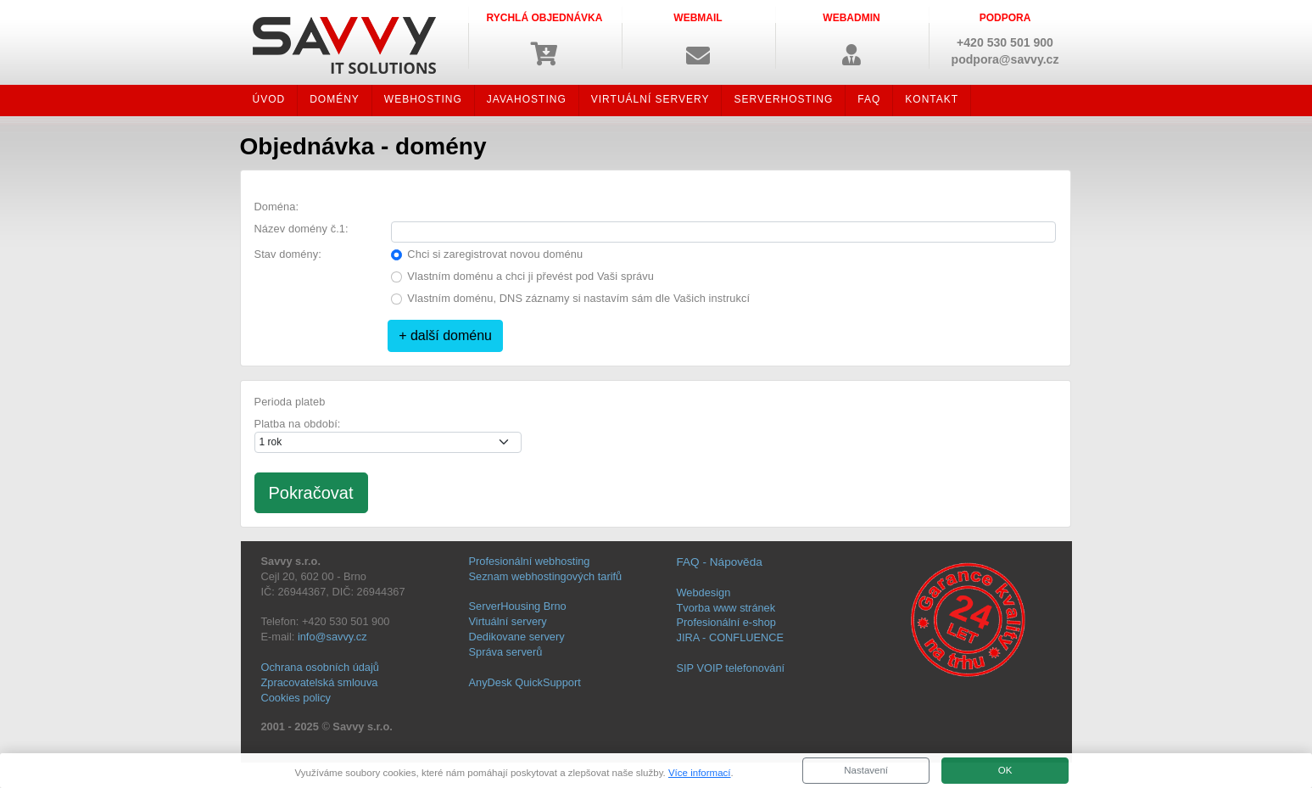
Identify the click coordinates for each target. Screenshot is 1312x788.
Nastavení (866, 770)
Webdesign (704, 592)
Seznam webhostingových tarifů (546, 576)
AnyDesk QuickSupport (525, 682)
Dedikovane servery (517, 636)
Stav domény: (287, 254)
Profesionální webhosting (529, 561)
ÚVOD (269, 99)
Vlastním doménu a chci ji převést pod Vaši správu (530, 276)
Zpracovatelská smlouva (319, 682)
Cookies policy (296, 697)
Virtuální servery (508, 621)
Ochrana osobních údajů (320, 667)
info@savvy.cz (332, 636)
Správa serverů (506, 651)
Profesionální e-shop (726, 622)
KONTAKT (931, 99)
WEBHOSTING (423, 99)
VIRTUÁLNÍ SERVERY (650, 99)
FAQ (868, 99)
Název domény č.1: (301, 228)
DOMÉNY (335, 99)
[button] (698, 38)
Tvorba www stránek (726, 607)
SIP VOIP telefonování (731, 668)
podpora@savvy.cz (1005, 59)
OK (1005, 770)
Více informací (699, 773)
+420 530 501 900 (1005, 42)
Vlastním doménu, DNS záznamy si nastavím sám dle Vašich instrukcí (578, 298)
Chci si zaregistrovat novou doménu (495, 254)
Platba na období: (297, 423)
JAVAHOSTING (527, 99)
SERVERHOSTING (783, 99)
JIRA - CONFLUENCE (730, 637)
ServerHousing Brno (518, 606)
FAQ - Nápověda (719, 562)
